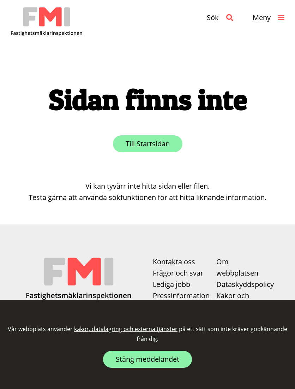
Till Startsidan (148, 143)
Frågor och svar (178, 273)
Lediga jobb (171, 284)
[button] (220, 17)
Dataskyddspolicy (245, 284)
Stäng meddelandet (147, 359)
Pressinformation (181, 295)
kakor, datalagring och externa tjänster (125, 329)
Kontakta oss (174, 261)
